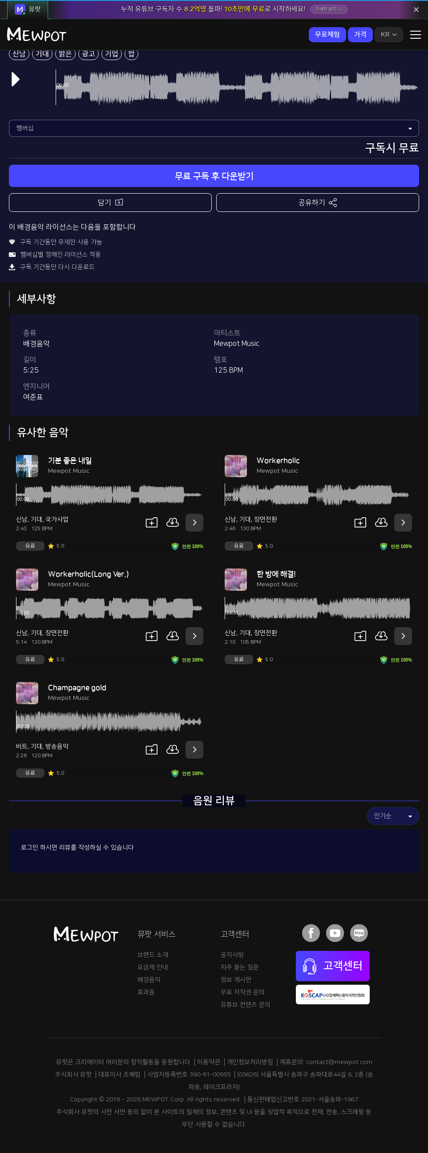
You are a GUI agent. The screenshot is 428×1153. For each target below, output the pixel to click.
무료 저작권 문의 (243, 992)
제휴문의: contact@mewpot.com (326, 1062)
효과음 (146, 992)
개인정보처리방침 (250, 1062)
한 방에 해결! (276, 574)
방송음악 (57, 746)
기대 (42, 54)
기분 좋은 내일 (70, 461)
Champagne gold (77, 688)
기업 (111, 54)
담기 (110, 202)
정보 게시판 (236, 979)
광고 (88, 54)
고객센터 (333, 966)
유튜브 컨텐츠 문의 (246, 1004)
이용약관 (208, 1062)
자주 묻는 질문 (240, 967)
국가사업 (57, 519)
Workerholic (278, 461)
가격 (360, 34)
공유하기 (318, 202)
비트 (22, 746)
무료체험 (327, 34)
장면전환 (265, 519)
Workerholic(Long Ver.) (88, 574)
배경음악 (149, 979)
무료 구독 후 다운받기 (214, 176)
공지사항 (232, 954)
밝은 (65, 54)
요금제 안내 (152, 967)
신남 (19, 54)
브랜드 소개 (152, 954)
